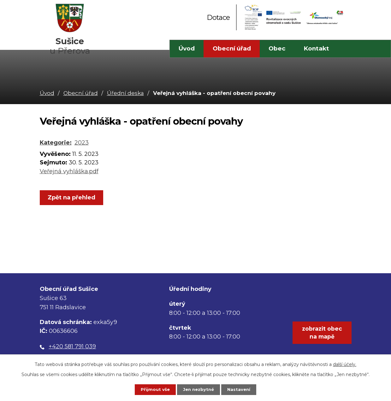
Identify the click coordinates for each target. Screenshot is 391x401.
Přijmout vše (150, 389)
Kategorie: (56, 142)
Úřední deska (125, 93)
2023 (81, 142)
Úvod (187, 48)
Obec (277, 48)
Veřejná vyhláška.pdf (69, 171)
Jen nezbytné (198, 389)
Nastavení (244, 389)
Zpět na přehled (73, 197)
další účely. (344, 363)
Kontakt (316, 48)
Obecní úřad (232, 48)
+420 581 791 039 (72, 346)
